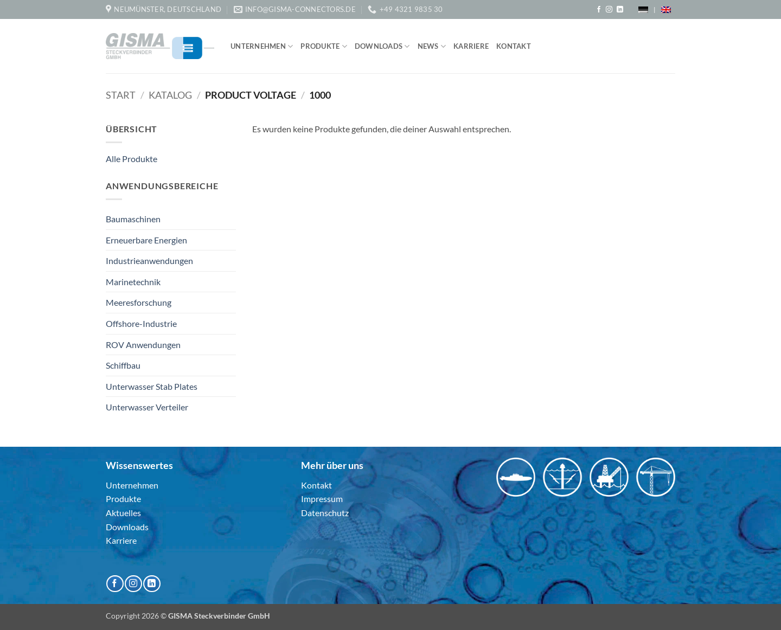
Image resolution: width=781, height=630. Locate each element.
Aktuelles (123, 512)
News (432, 46)
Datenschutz (325, 512)
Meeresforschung (138, 302)
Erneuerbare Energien (146, 240)
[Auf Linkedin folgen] (620, 10)
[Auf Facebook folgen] (599, 10)
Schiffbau (123, 365)
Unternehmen (262, 46)
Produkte (323, 46)
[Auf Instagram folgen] (609, 10)
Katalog (170, 95)
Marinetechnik (133, 282)
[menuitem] (643, 9)
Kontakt (513, 46)
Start (121, 95)
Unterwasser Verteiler (147, 407)
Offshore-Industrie (141, 323)
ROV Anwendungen (143, 344)
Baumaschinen (133, 219)
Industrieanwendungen (149, 260)
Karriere (471, 46)
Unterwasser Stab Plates (151, 386)
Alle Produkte (131, 158)
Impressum (322, 498)
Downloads (382, 46)
